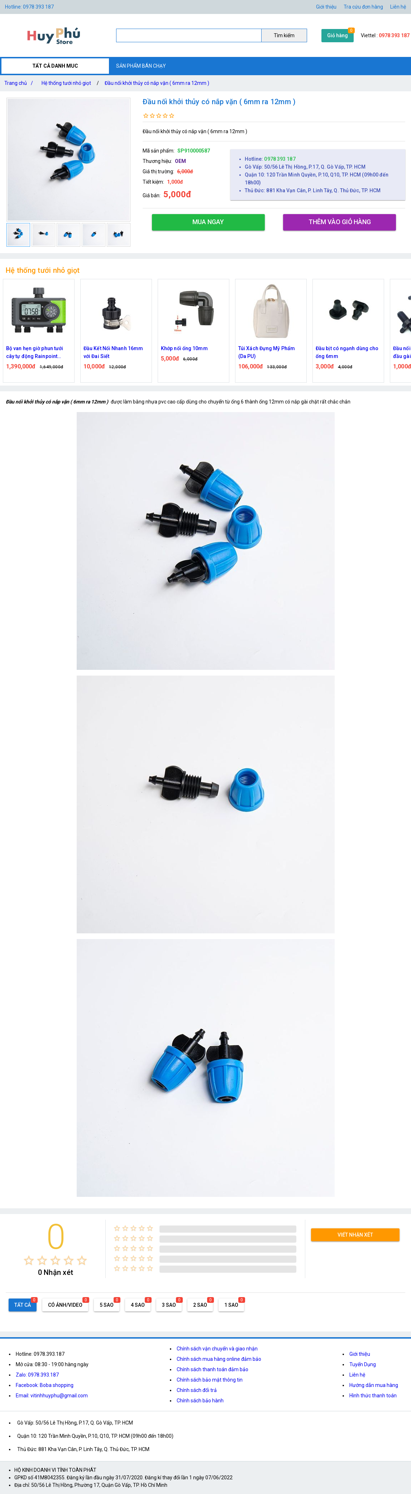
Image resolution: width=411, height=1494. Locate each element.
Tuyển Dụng (362, 1364)
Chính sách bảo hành (200, 1400)
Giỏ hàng (337, 35)
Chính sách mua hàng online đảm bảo (219, 1359)
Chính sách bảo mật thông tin (210, 1380)
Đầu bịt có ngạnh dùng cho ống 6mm (347, 352)
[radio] (29, 1260)
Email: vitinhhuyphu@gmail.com (52, 1395)
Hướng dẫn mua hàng (373, 1385)
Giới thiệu (326, 7)
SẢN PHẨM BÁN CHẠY (141, 66)
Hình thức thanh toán (373, 1395)
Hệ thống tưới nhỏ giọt (66, 83)
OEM (180, 161)
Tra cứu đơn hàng (363, 7)
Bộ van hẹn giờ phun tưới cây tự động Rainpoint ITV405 (34, 352)
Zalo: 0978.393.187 (37, 1375)
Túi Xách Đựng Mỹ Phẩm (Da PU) (266, 352)
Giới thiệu (359, 1354)
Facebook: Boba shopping (44, 1385)
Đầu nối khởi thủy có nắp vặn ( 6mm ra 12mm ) (157, 83)
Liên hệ (398, 7)
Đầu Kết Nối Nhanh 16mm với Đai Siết (113, 352)
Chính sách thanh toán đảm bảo (212, 1369)
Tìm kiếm (284, 35)
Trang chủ (20, 83)
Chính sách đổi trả (197, 1390)
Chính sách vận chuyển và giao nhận (217, 1349)
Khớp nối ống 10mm (184, 348)
